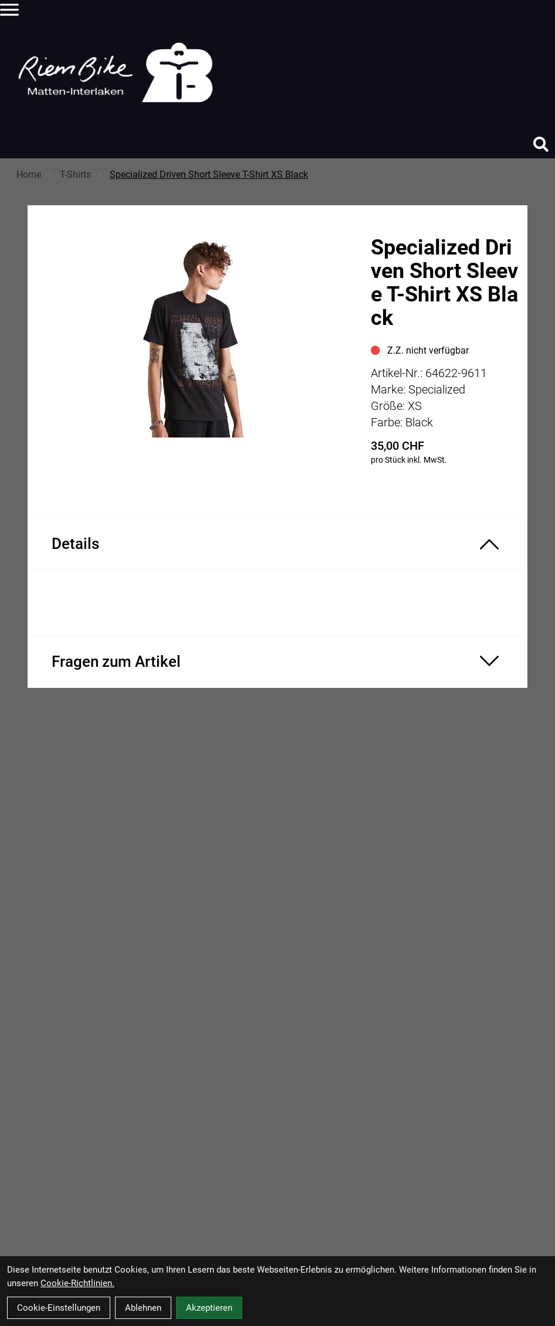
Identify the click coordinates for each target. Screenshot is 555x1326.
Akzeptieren (209, 1308)
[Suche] (541, 144)
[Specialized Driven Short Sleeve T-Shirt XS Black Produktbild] (193, 339)
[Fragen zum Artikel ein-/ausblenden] (277, 661)
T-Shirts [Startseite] (75, 174)
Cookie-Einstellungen (58, 1308)
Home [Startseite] (28, 174)
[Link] (9, 9)
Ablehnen (143, 1308)
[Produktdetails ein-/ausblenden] (277, 543)
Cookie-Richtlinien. (77, 1283)
